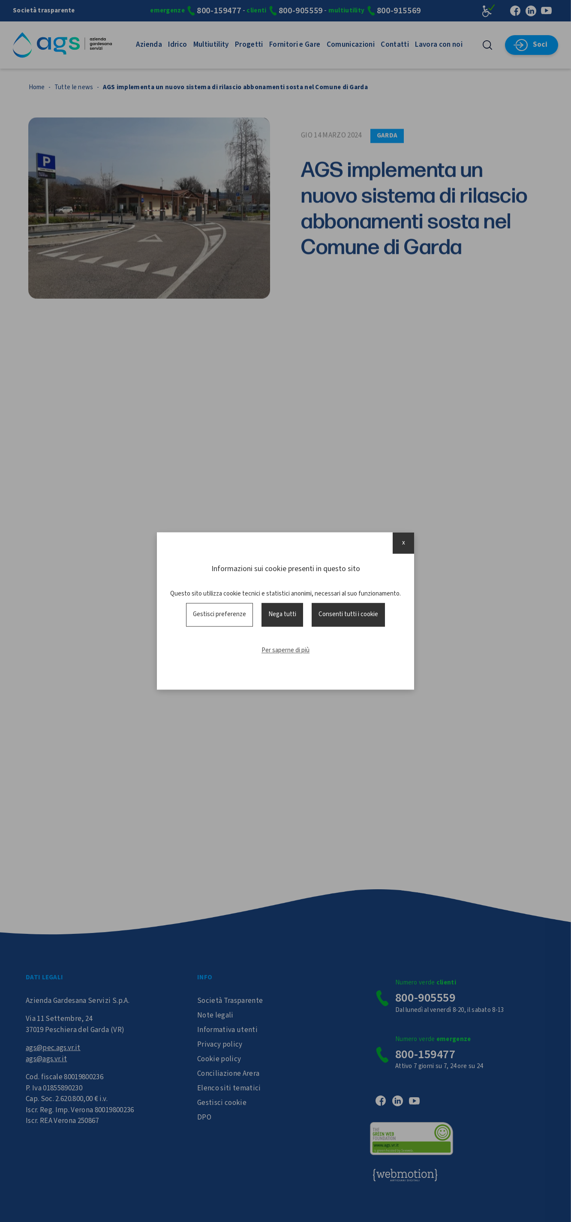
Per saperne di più (285, 650)
